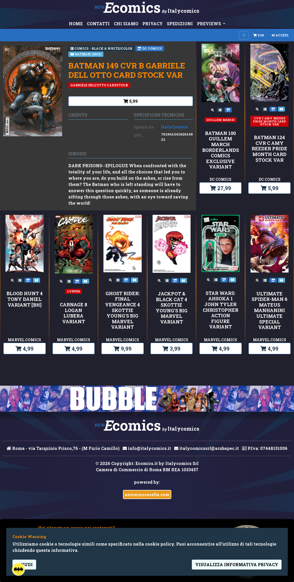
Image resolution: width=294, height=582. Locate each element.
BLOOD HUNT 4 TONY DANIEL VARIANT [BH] (24, 299)
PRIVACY (152, 23)
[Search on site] (244, 35)
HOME (76, 23)
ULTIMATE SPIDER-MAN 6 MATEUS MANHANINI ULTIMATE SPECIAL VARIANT (270, 310)
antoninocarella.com (147, 494)
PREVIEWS (209, 23)
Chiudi (24, 564)
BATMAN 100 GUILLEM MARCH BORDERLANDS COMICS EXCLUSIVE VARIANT (220, 150)
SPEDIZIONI (180, 23)
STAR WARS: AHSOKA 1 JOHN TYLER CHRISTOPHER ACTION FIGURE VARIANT (220, 310)
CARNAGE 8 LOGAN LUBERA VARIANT (73, 313)
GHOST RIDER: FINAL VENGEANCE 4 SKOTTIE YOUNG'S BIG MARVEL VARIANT (122, 310)
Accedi (280, 35)
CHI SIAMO (126, 23)
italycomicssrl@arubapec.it (206, 448)
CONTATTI (98, 23)
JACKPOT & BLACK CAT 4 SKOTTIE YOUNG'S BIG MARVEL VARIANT (171, 308)
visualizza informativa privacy (236, 564)
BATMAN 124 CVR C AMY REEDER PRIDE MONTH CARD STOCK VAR (269, 149)
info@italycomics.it (147, 448)
